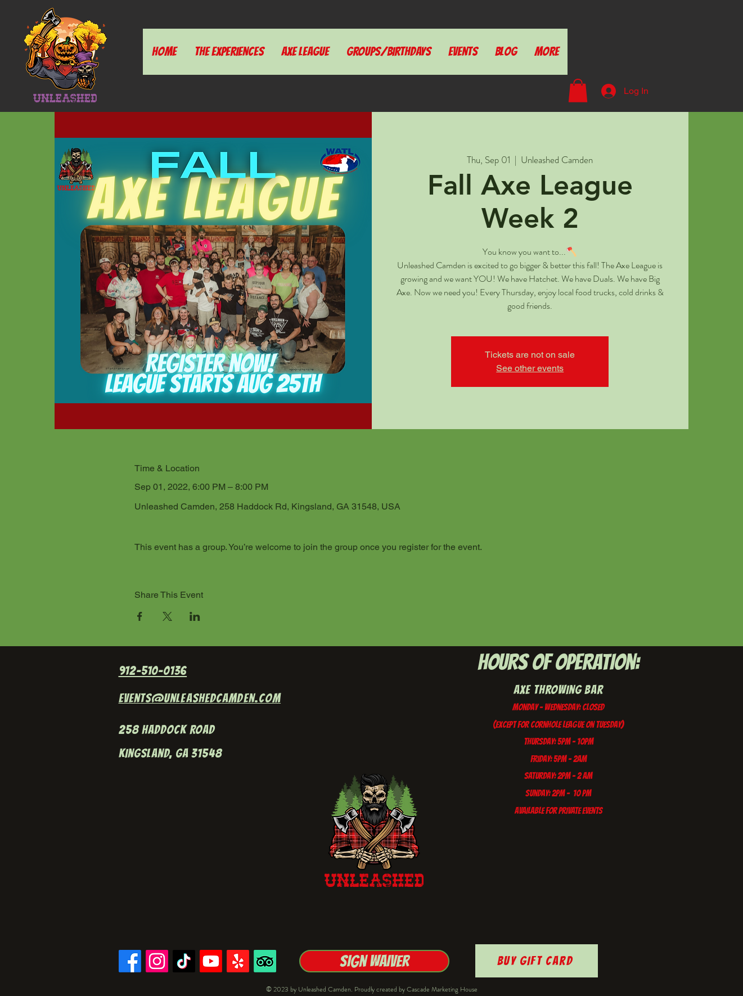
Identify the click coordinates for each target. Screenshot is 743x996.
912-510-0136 (153, 670)
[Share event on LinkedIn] (195, 616)
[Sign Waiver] (374, 961)
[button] (578, 90)
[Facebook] (130, 961)
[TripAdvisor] (265, 961)
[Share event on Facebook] (139, 616)
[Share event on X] (167, 616)
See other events (530, 368)
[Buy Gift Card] (536, 960)
